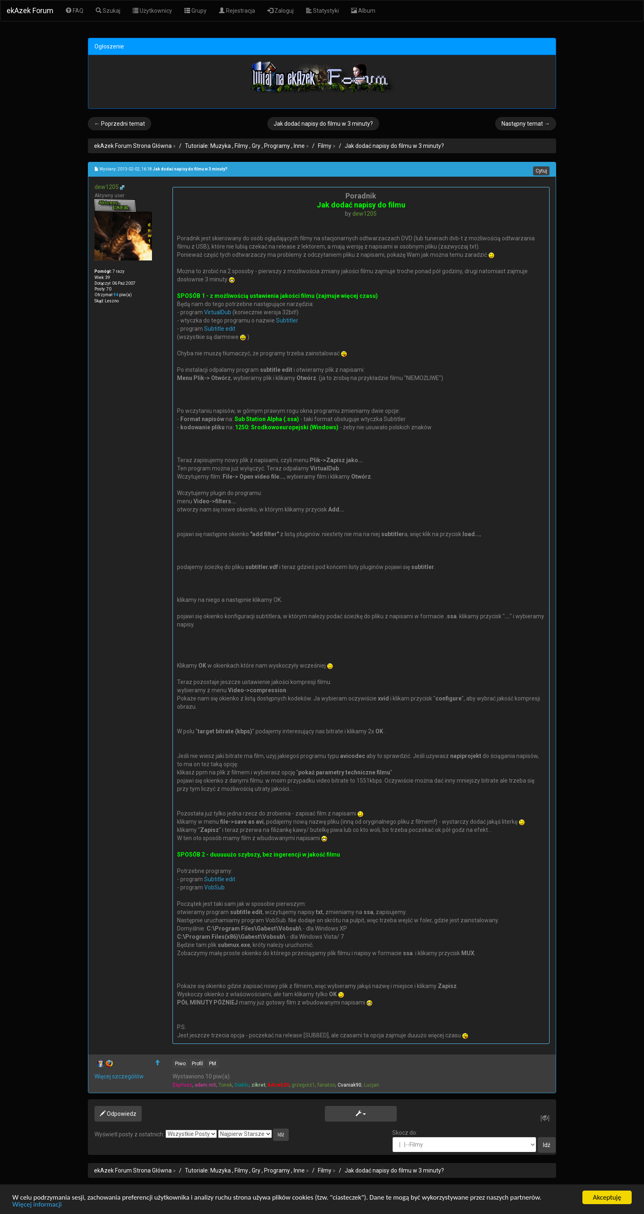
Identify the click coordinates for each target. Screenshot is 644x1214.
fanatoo (326, 1085)
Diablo (242, 1085)
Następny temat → (525, 123)
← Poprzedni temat (119, 123)
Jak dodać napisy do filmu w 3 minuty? (323, 123)
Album (363, 10)
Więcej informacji (37, 1204)
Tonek (225, 1085)
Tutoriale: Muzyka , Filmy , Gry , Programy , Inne (245, 146)
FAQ (74, 10)
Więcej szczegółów (119, 1076)
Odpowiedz (118, 1113)
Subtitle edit (219, 328)
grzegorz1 (303, 1085)
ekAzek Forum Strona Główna (133, 146)
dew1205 (106, 187)
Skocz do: (464, 1140)
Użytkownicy (152, 10)
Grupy (195, 10)
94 (115, 295)
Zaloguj (280, 10)
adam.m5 (205, 1085)
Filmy (324, 146)
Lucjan (371, 1085)
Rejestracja (237, 10)
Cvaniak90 (349, 1085)
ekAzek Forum (30, 10)
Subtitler (287, 320)
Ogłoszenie (109, 46)
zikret (258, 1085)
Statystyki (322, 10)
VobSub (214, 887)
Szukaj (108, 10)
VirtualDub (217, 312)
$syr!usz (182, 1085)
